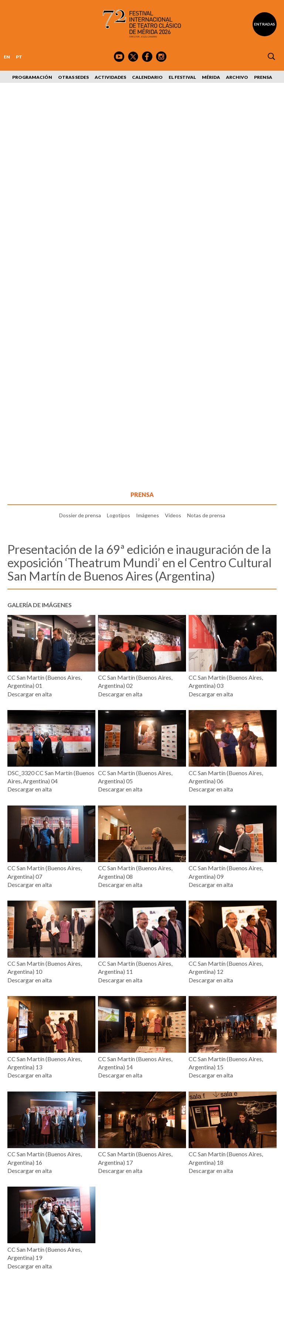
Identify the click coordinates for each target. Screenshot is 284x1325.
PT (19, 57)
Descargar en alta (29, 693)
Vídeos (173, 515)
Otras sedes (73, 77)
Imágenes (147, 515)
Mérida (211, 77)
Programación (32, 77)
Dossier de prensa (80, 515)
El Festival (182, 77)
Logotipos (118, 515)
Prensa (263, 77)
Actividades (110, 77)
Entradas (264, 24)
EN (7, 57)
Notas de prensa (206, 515)
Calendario (147, 77)
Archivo (237, 77)
